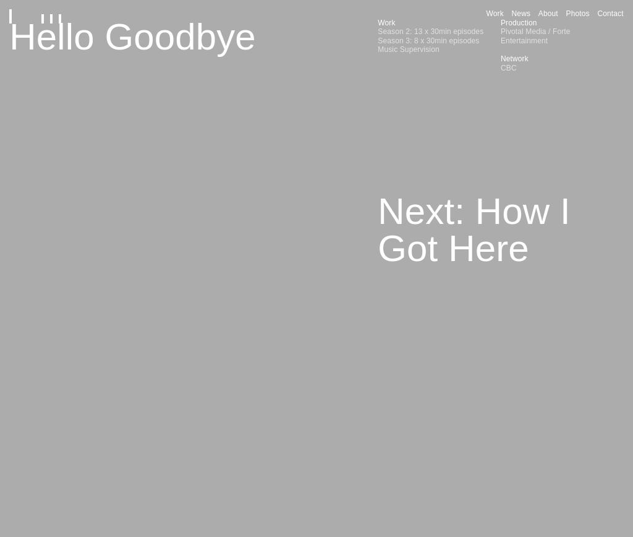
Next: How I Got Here (474, 230)
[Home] (41, 14)
